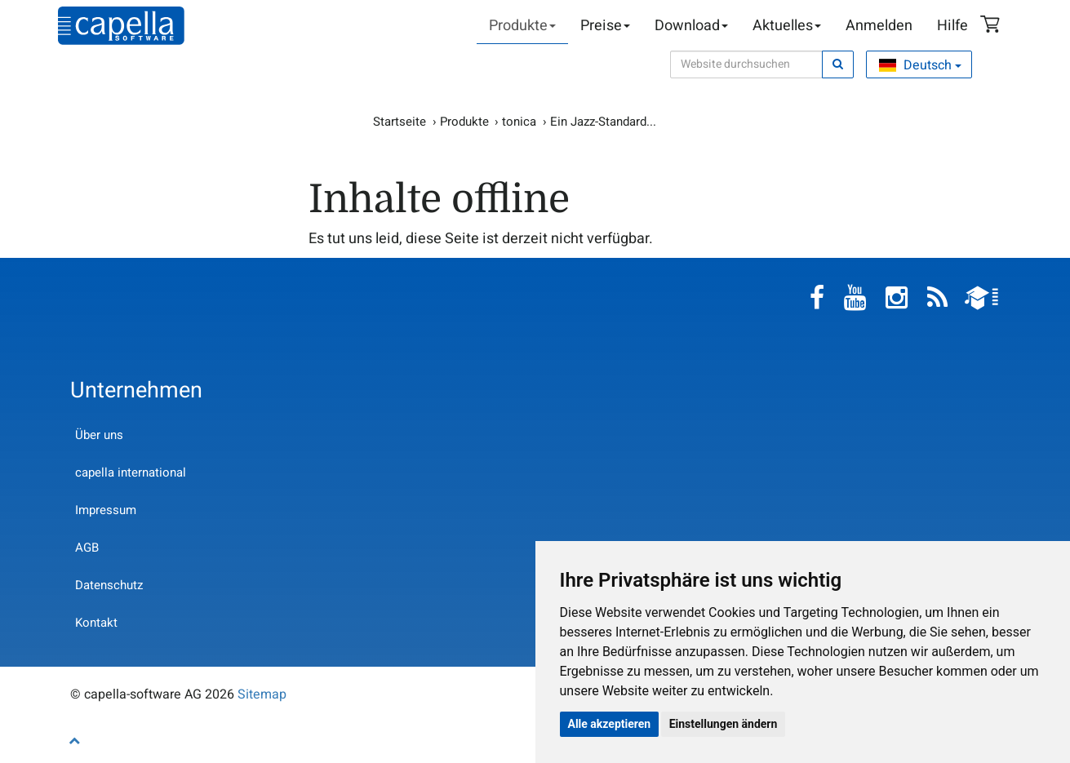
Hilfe (952, 26)
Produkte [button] (522, 26)
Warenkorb (992, 26)
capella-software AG (121, 26)
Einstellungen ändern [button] (723, 723)
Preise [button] (605, 26)
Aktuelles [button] (787, 26)
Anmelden (879, 26)
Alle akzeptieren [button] (609, 723)
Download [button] (691, 26)
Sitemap (262, 694)
